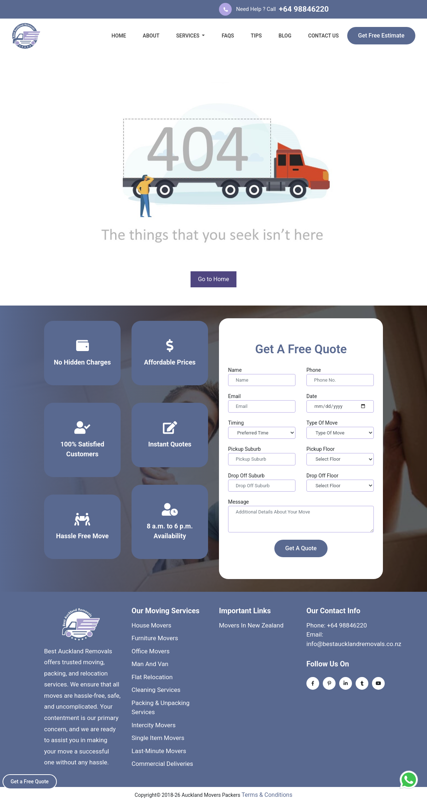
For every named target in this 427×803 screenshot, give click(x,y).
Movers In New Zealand (251, 625)
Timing (236, 423)
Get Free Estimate (381, 35)
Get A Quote (301, 548)
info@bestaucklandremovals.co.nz (353, 643)
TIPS (256, 36)
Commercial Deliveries (162, 763)
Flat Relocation (152, 677)
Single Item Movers (158, 737)
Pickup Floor (320, 449)
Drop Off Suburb (246, 476)
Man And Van (150, 664)
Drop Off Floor (322, 476)
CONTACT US (323, 36)
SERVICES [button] (188, 36)
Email (234, 396)
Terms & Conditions (267, 794)
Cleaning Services (156, 689)
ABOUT (151, 36)
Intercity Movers (154, 725)
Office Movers (150, 651)
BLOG (285, 36)
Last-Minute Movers (159, 751)
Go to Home (213, 279)
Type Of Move (321, 423)
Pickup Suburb (244, 449)
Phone (313, 370)
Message (238, 502)
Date (311, 396)
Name (235, 370)
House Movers (151, 625)
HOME (118, 36)
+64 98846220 (304, 9)
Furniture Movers (155, 638)
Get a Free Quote (30, 781)
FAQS (228, 36)
